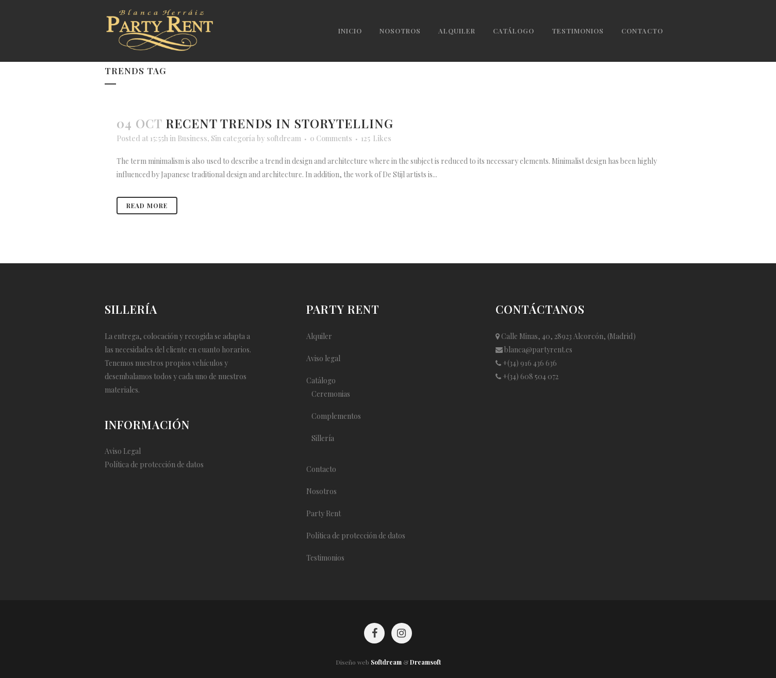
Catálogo (321, 380)
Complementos (336, 416)
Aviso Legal (123, 451)
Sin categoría (233, 138)
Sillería (322, 438)
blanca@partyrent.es (538, 349)
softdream (284, 138)
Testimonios (325, 558)
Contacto (321, 469)
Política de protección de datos (154, 464)
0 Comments (331, 138)
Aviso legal (323, 358)
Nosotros (321, 491)
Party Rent (323, 513)
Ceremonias (330, 394)
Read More (147, 205)
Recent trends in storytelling (279, 123)
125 (376, 138)
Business (192, 138)
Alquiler (319, 336)
